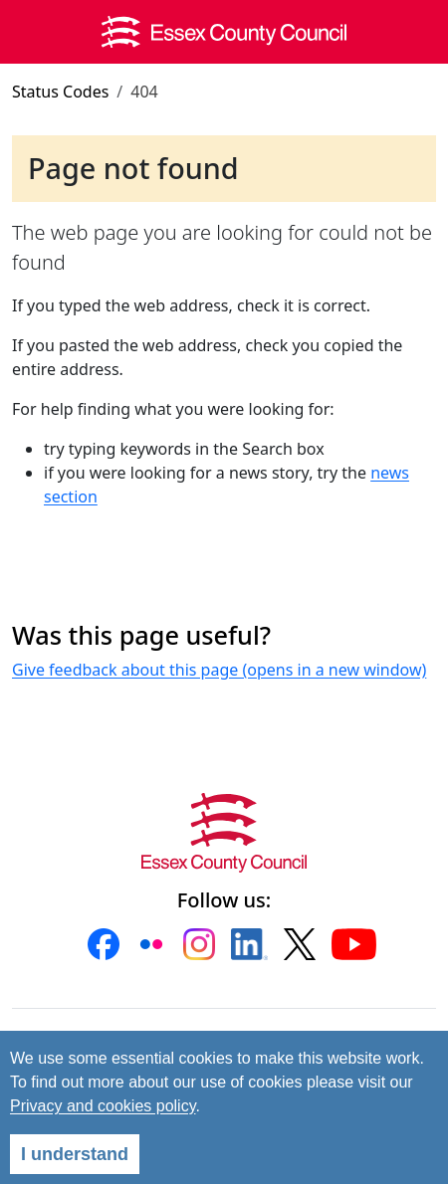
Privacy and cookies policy (102, 1105)
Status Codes (60, 91)
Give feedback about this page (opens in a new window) (219, 670)
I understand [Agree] (74, 1154)
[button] (103, 944)
